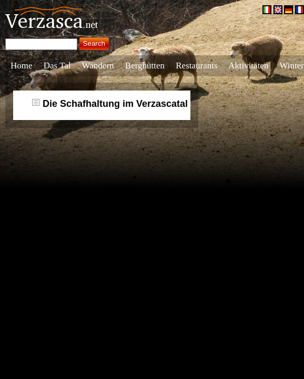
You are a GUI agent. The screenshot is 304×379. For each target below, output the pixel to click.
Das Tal (57, 66)
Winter (291, 66)
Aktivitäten (248, 66)
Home (22, 66)
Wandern (98, 66)
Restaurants (196, 66)
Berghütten (145, 66)
